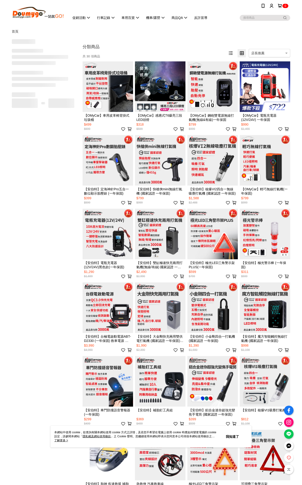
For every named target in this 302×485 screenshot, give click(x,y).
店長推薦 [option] (257, 53)
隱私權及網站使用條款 (97, 436)
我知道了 (232, 436)
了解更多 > (61, 440)
